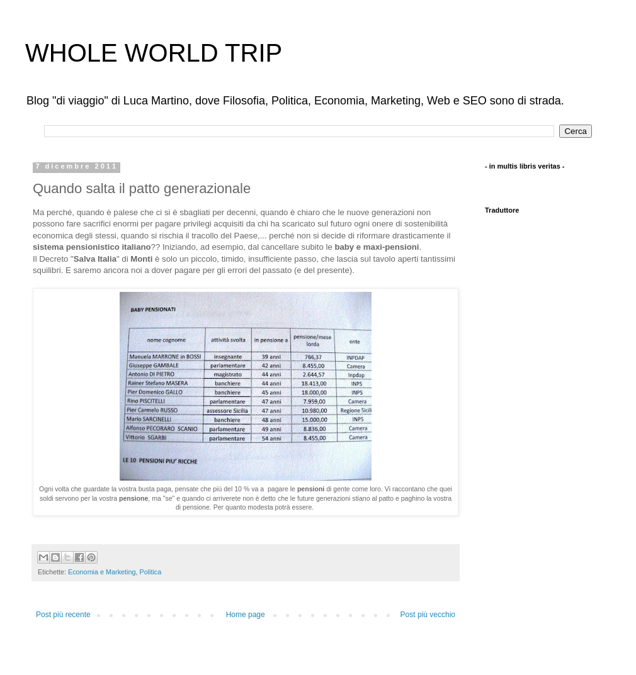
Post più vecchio (427, 614)
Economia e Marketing (101, 572)
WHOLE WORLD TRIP (153, 53)
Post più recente (63, 614)
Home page (245, 614)
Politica (150, 572)
